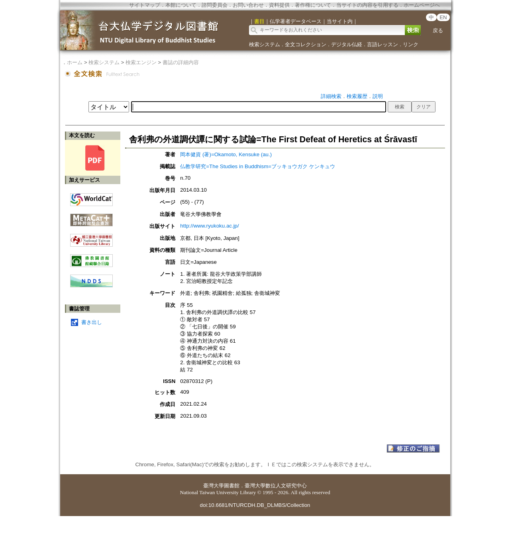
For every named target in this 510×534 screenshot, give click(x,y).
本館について (180, 5)
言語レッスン (382, 44)
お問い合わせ (248, 5)
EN (443, 17)
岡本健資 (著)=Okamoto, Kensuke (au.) (226, 154)
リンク (410, 44)
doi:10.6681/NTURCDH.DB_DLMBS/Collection (255, 505)
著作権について (313, 5)
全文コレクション (305, 44)
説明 (378, 96)
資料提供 (279, 5)
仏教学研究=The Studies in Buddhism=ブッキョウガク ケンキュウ (257, 166)
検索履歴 (357, 96)
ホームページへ (422, 5)
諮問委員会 (215, 5)
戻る (438, 30)
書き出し (91, 322)
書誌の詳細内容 (181, 62)
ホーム (74, 62)
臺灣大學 (213, 486)
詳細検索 (331, 96)
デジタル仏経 (346, 44)
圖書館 (231, 486)
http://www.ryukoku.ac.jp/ (209, 226)
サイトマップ (144, 5)
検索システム (264, 44)
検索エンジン (141, 62)
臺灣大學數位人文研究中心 (276, 486)
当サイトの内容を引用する (367, 5)
